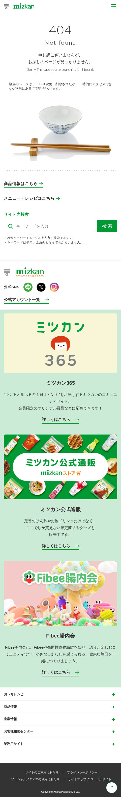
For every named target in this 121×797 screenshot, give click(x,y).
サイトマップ (77, 779)
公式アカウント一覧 (22, 300)
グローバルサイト (99, 779)
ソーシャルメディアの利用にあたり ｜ (39, 779)
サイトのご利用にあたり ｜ (45, 772)
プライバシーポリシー (82, 772)
